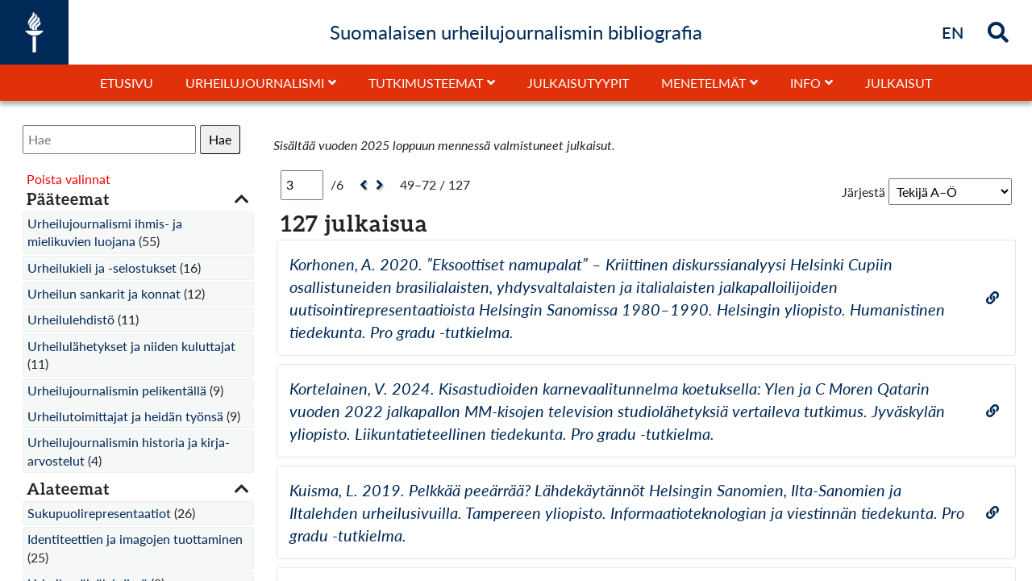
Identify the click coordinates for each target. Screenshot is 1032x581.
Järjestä (863, 191)
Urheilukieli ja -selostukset (102, 267)
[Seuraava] (382, 185)
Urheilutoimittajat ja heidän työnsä (125, 416)
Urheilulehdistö (70, 319)
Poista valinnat (68, 178)
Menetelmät (703, 82)
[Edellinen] (362, 185)
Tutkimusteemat (425, 82)
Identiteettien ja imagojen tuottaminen (135, 538)
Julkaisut (898, 82)
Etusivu (126, 82)
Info (805, 82)
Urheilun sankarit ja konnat (104, 293)
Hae (220, 139)
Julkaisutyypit (578, 82)
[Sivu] (302, 184)
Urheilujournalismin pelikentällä (116, 390)
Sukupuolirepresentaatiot (99, 512)
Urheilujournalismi (254, 82)
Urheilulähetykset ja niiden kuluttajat (131, 345)
